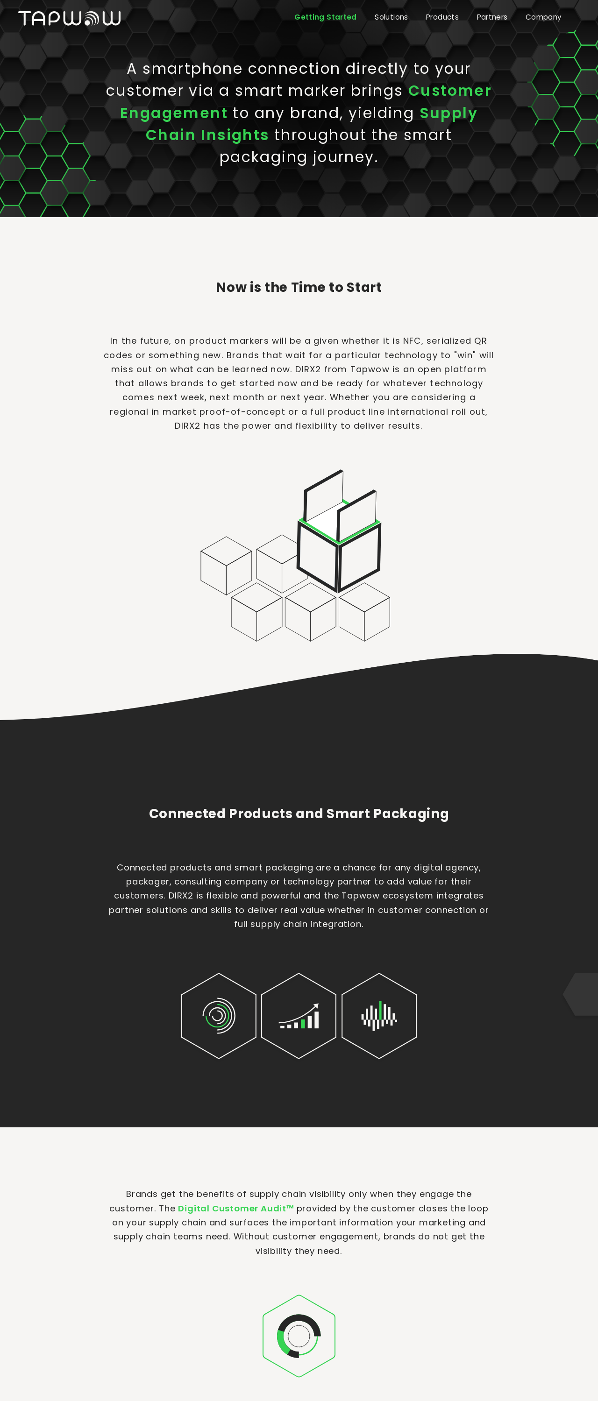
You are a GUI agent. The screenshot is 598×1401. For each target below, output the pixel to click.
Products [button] (442, 17)
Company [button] (544, 17)
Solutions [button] (391, 17)
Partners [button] (492, 17)
